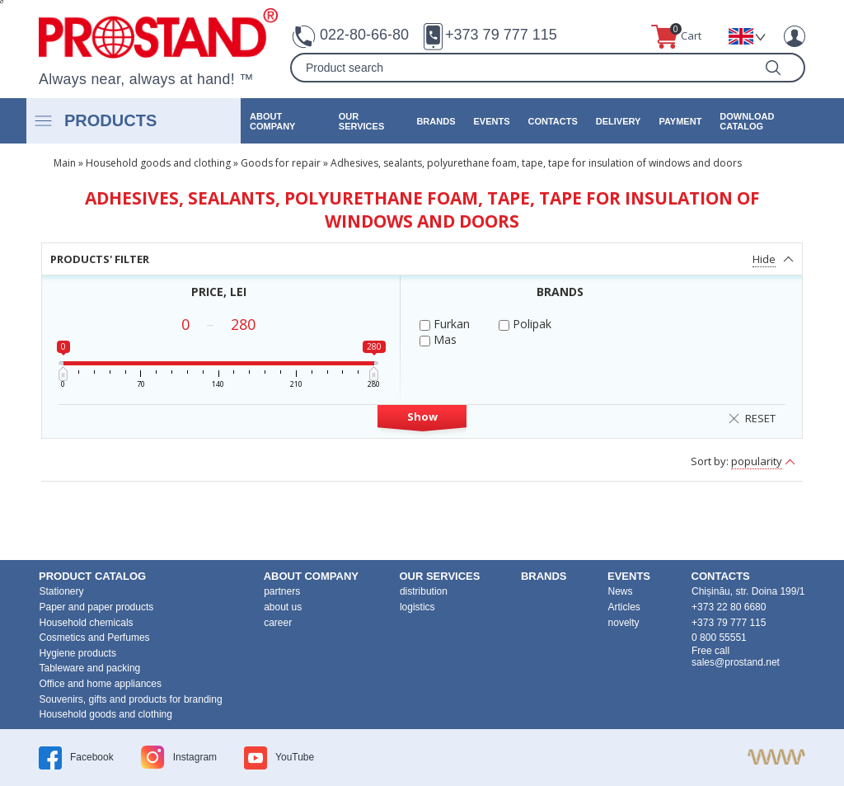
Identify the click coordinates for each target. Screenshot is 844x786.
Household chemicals (87, 622)
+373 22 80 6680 (729, 607)
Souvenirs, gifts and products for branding (131, 699)
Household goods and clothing (158, 163)
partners (282, 591)
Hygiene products (78, 653)
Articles (624, 607)
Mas (438, 339)
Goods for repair (281, 163)
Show (422, 416)
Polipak (525, 324)
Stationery (62, 591)
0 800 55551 (719, 637)
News (620, 591)
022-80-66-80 (364, 34)
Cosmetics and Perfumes (95, 637)
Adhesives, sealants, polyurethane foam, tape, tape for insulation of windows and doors (536, 163)
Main (65, 163)
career (278, 622)
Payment (680, 121)
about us (283, 607)
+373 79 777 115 (501, 34)
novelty (624, 622)
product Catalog (92, 576)
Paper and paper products (97, 607)
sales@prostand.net (736, 662)
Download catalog (747, 121)
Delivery (618, 121)
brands (435, 121)
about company (272, 121)
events (491, 121)
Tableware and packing (90, 668)
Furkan (445, 324)
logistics (417, 607)
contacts (552, 121)
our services (361, 121)
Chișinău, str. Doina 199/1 (748, 591)
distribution (424, 591)
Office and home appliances (101, 684)
